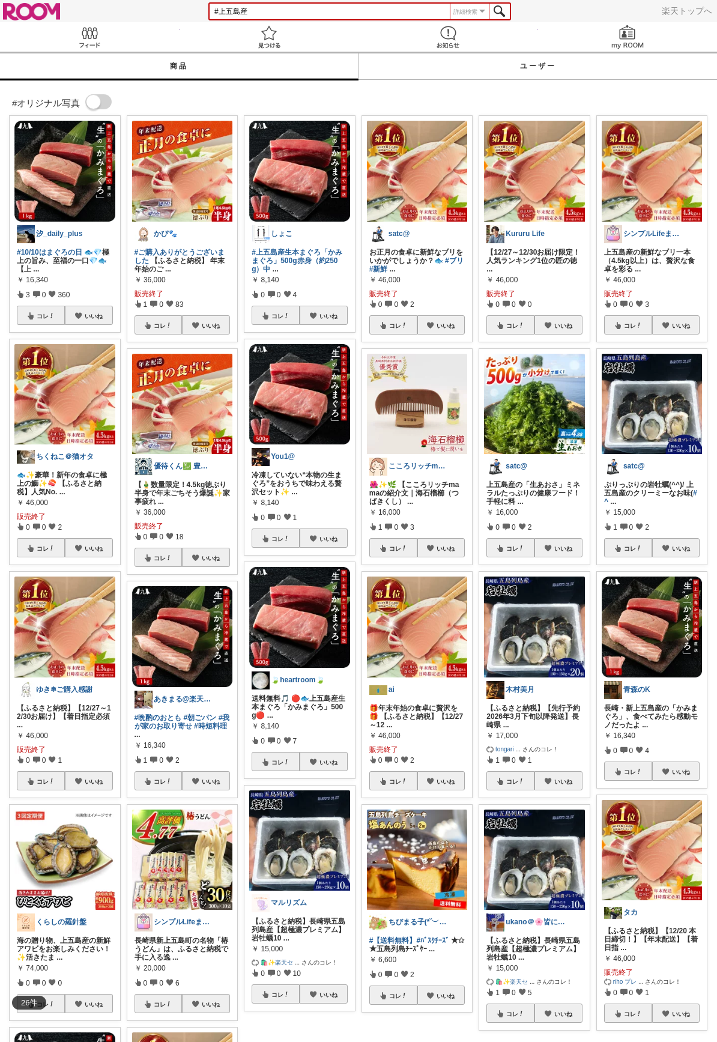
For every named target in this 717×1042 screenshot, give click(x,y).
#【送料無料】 (393, 940)
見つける (269, 37)
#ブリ (454, 260)
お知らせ (448, 37)
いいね (94, 316)
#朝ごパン (200, 717)
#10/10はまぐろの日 (49, 252)
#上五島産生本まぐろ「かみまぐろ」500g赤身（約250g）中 (297, 260)
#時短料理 (210, 726)
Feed (90, 37)
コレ (46, 316)
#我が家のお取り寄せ (182, 721)
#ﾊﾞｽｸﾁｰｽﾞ (432, 940)
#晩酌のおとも (158, 717)
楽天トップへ (687, 11)
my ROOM (628, 37)
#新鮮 (378, 269)
